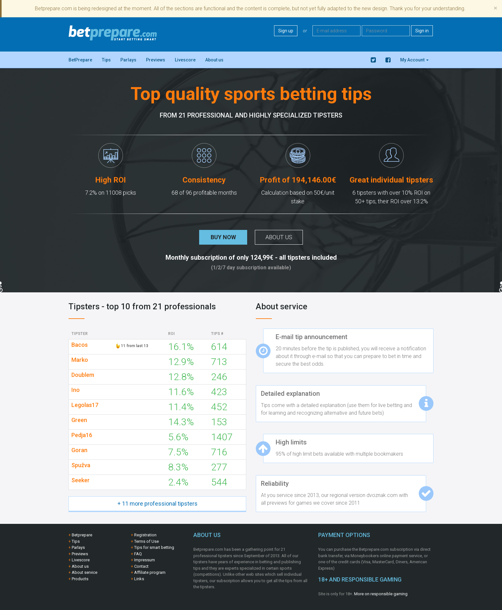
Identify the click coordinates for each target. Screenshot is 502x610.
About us (214, 59)
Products (80, 578)
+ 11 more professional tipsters (157, 503)
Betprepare (82, 535)
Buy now (223, 237)
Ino (75, 390)
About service (84, 572)
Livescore (185, 59)
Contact (141, 566)
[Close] (495, 8)
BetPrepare (80, 59)
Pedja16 (81, 435)
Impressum (144, 559)
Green (79, 420)
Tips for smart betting (154, 547)
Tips (106, 59)
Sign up (285, 30)
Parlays (128, 59)
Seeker (80, 480)
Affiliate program (150, 572)
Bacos (79, 345)
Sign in (422, 30)
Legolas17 (84, 405)
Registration (145, 535)
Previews (155, 59)
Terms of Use (146, 541)
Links (139, 578)
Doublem (82, 375)
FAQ (138, 553)
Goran (79, 450)
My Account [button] (414, 59)
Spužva (80, 465)
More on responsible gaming (381, 593)
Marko (79, 360)
